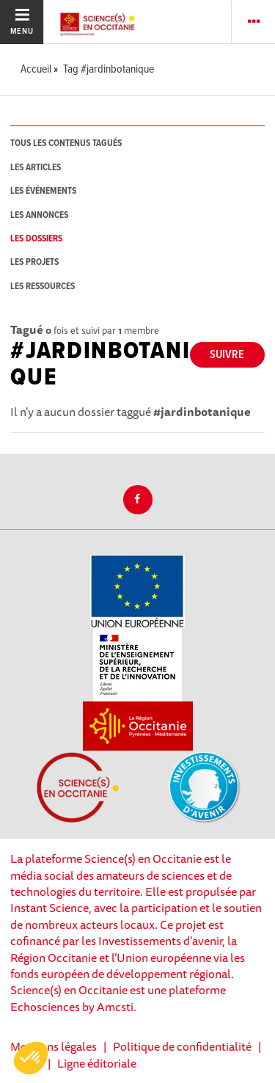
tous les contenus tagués (66, 143)
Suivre (227, 354)
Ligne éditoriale (96, 1063)
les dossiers (36, 239)
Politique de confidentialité (182, 1046)
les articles (35, 167)
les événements (43, 191)
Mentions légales (53, 1046)
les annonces (39, 215)
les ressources (42, 286)
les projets (34, 262)
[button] (30, 1058)
